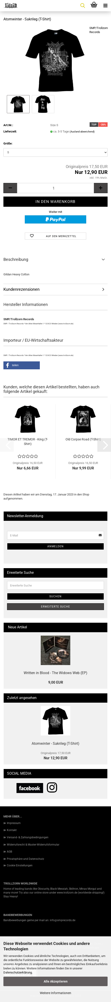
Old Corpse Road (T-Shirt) (83, 439)
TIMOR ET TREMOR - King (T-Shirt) (28, 441)
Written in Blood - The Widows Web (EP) (55, 673)
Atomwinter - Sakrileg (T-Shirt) (55, 743)
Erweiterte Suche (55, 606)
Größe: (8, 143)
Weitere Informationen (55, 993)
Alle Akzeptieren (56, 981)
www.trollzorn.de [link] (67, 892)
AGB (9, 851)
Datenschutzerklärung (17, 972)
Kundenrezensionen (21, 289)
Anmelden (55, 546)
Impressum (14, 823)
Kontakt (12, 830)
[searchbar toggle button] (82, 5)
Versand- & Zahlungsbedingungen (27, 837)
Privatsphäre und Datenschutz (25, 858)
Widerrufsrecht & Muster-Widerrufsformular (33, 844)
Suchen (55, 596)
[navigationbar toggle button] (105, 5)
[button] (10, 188)
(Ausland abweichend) (82, 131)
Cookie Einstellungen (20, 865)
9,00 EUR (55, 682)
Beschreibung (15, 259)
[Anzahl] (55, 188)
